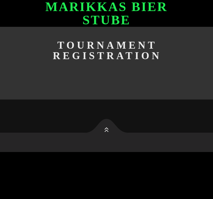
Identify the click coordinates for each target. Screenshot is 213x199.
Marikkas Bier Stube (106, 13)
